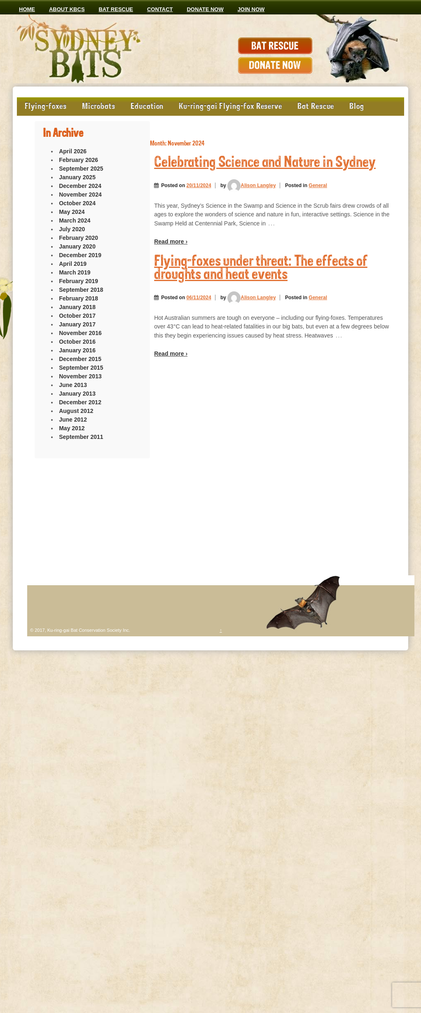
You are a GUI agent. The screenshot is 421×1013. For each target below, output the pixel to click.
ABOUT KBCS (67, 9)
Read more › (170, 241)
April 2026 (73, 151)
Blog (356, 106)
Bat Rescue (115, 9)
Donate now (205, 9)
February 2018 (78, 298)
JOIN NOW (251, 9)
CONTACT (160, 9)
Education (147, 106)
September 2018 (81, 289)
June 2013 (73, 385)
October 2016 (77, 341)
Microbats (98, 106)
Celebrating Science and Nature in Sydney (265, 163)
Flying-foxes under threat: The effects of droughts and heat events (260, 268)
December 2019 (80, 255)
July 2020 (72, 229)
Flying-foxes (46, 106)
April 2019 (73, 263)
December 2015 (80, 359)
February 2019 (78, 281)
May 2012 (71, 428)
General (318, 185)
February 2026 (78, 160)
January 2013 (77, 393)
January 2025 (77, 177)
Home (27, 9)
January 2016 (77, 350)
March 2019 (74, 272)
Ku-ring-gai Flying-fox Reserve (230, 106)
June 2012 (73, 419)
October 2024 (77, 203)
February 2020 (78, 237)
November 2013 (80, 376)
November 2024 (80, 194)
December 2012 (80, 402)
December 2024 (80, 186)
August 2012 (76, 411)
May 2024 (71, 212)
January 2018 (77, 307)
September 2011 (81, 437)
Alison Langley (251, 185)
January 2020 (77, 246)
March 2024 (74, 220)
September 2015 (81, 367)
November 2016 (80, 333)
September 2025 (81, 168)
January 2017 (77, 324)
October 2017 (77, 315)
